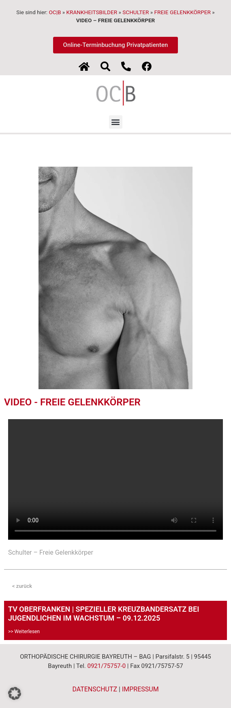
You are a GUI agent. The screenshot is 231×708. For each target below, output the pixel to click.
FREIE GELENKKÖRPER (182, 12)
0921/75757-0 (106, 666)
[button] (115, 122)
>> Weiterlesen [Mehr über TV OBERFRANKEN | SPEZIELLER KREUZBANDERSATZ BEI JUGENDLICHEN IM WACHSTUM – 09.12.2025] (24, 631)
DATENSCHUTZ (94, 689)
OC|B (55, 12)
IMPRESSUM (140, 689)
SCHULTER (135, 12)
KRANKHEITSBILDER (92, 12)
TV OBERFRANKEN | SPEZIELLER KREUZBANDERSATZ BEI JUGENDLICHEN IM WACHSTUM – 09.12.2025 (103, 613)
